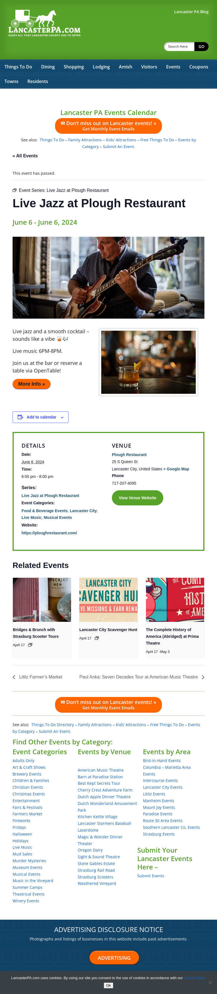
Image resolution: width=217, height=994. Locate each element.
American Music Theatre (101, 755)
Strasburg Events (159, 819)
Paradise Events (158, 799)
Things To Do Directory (52, 710)
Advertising (114, 943)
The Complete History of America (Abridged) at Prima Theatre (172, 622)
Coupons (198, 52)
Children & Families (31, 765)
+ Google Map (176, 454)
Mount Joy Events (159, 792)
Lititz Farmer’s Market (40, 662)
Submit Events (150, 861)
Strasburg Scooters (95, 862)
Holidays (21, 826)
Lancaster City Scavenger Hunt (108, 615)
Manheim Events (158, 786)
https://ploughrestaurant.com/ (49, 518)
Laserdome (88, 815)
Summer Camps (28, 872)
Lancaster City (83, 496)
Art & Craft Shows (29, 752)
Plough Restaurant (129, 440)
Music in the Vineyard (33, 866)
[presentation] (42, 585)
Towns (11, 67)
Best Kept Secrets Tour (99, 768)
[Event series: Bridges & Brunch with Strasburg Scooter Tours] (30, 630)
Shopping (74, 52)
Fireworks (21, 806)
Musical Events (58, 503)
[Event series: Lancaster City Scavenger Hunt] (97, 623)
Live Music (32, 503)
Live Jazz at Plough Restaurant (50, 481)
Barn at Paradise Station (100, 762)
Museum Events (28, 852)
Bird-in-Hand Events (162, 746)
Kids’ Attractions (121, 125)
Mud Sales (22, 839)
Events (173, 52)
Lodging (101, 52)
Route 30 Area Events (163, 806)
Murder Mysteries (29, 846)
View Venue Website (137, 483)
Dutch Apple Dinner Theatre (104, 782)
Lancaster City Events (163, 772)
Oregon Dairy (90, 835)
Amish (125, 52)
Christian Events (28, 772)
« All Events (25, 141)
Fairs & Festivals (28, 792)
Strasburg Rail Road (96, 855)
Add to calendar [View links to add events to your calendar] (41, 402)
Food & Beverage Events (45, 496)
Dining (48, 52)
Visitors (149, 52)
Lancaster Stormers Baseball (104, 808)
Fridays (19, 812)
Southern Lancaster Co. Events (171, 812)
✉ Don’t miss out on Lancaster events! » (108, 111)
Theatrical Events (29, 879)
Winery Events (26, 886)
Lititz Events (154, 779)
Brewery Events (27, 759)
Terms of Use (113, 967)
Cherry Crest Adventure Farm (105, 775)
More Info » (31, 369)
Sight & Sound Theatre (99, 842)
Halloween (22, 819)
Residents (37, 67)
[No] (210, 982)
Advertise (13, 967)
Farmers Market (27, 799)
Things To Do (18, 52)
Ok (108, 985)
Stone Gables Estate (96, 849)
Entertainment (26, 786)
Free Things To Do (157, 125)
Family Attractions (85, 125)
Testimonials (39, 967)
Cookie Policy (195, 978)
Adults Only (23, 746)
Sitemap (64, 967)
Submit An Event (118, 132)
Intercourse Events (160, 765)
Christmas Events (29, 779)
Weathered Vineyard (97, 868)
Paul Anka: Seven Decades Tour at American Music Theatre (139, 662)
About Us (86, 967)
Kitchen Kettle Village (97, 802)
